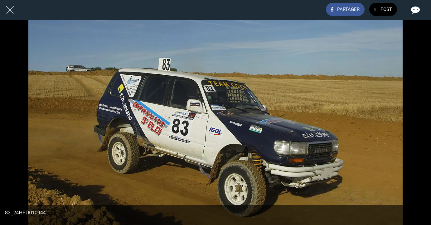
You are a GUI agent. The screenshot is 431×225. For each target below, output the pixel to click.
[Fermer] (10, 10)
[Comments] (414, 10)
